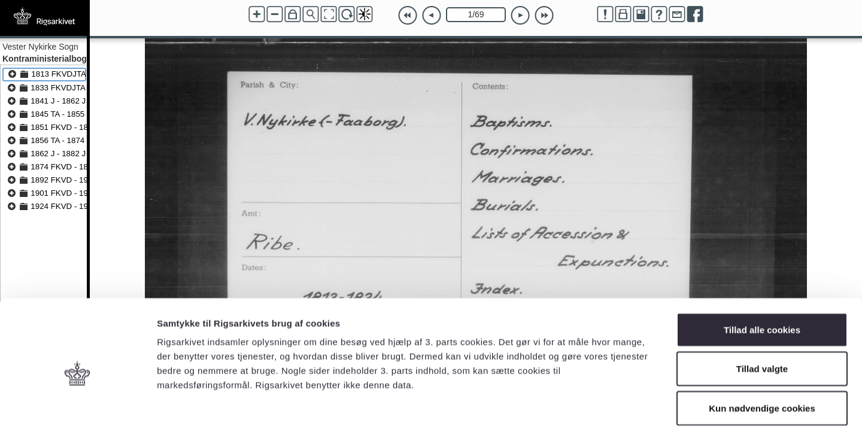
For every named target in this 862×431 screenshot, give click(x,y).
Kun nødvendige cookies (762, 352)
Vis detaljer (622, 407)
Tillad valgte (762, 313)
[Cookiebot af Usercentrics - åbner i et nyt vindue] (77, 408)
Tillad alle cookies (762, 274)
